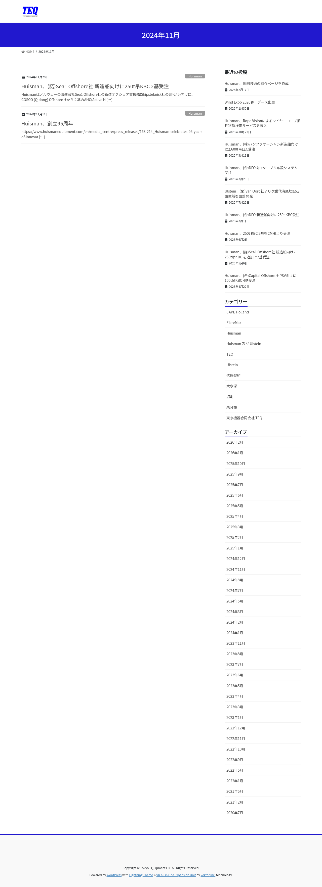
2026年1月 (234, 452)
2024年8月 (234, 579)
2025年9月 (234, 474)
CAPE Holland (237, 311)
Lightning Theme (141, 875)
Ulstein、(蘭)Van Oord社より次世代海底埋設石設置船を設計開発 (262, 194)
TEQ (229, 354)
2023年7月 (234, 664)
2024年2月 (234, 622)
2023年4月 (234, 696)
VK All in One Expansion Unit (176, 875)
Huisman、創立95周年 (47, 123)
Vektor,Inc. (207, 875)
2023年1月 (234, 717)
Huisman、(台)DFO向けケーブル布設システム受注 (261, 170)
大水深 (231, 385)
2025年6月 (234, 495)
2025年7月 (234, 484)
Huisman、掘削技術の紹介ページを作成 (257, 83)
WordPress (114, 875)
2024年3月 (234, 611)
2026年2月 (234, 442)
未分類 (231, 407)
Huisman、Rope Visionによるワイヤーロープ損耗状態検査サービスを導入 (262, 123)
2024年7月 (234, 590)
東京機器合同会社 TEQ (244, 417)
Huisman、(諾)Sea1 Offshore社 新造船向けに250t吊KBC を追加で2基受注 (261, 254)
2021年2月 (234, 802)
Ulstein (232, 364)
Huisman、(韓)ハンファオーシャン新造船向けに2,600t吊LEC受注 (261, 147)
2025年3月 (234, 526)
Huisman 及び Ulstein (243, 343)
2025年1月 (234, 547)
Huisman (195, 76)
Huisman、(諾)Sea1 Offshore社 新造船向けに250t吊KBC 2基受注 (95, 86)
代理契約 (233, 375)
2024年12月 (235, 558)
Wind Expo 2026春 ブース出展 (250, 102)
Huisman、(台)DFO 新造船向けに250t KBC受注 (262, 214)
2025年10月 (235, 463)
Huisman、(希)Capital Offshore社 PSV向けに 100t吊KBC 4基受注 (260, 278)
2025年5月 (234, 505)
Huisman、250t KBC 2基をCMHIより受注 (257, 233)
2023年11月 (235, 643)
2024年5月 (234, 600)
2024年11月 (235, 569)
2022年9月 (234, 759)
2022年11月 (235, 738)
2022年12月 (235, 727)
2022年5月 (234, 770)
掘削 (229, 396)
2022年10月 (235, 749)
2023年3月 (234, 706)
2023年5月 (234, 685)
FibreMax (233, 322)
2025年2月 (234, 537)
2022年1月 (234, 780)
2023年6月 (234, 674)
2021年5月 (234, 791)
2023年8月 (234, 653)
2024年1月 (234, 632)
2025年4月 (234, 516)
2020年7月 (234, 812)
